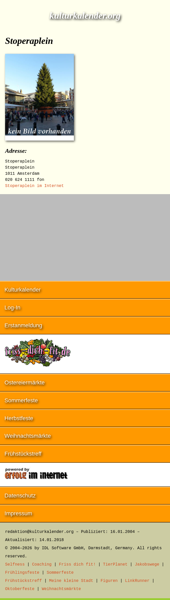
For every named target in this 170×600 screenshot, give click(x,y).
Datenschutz (20, 495)
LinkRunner (137, 581)
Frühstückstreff (23, 454)
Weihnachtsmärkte (28, 436)
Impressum (18, 513)
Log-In (12, 307)
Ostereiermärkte (25, 382)
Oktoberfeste (19, 589)
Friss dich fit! (77, 564)
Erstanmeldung (23, 325)
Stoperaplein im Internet (34, 186)
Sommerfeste (21, 400)
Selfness (15, 564)
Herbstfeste (19, 418)
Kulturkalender (23, 289)
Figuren (108, 581)
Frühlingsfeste (22, 572)
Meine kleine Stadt (71, 581)
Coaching (42, 564)
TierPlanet (115, 564)
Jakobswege (147, 564)
